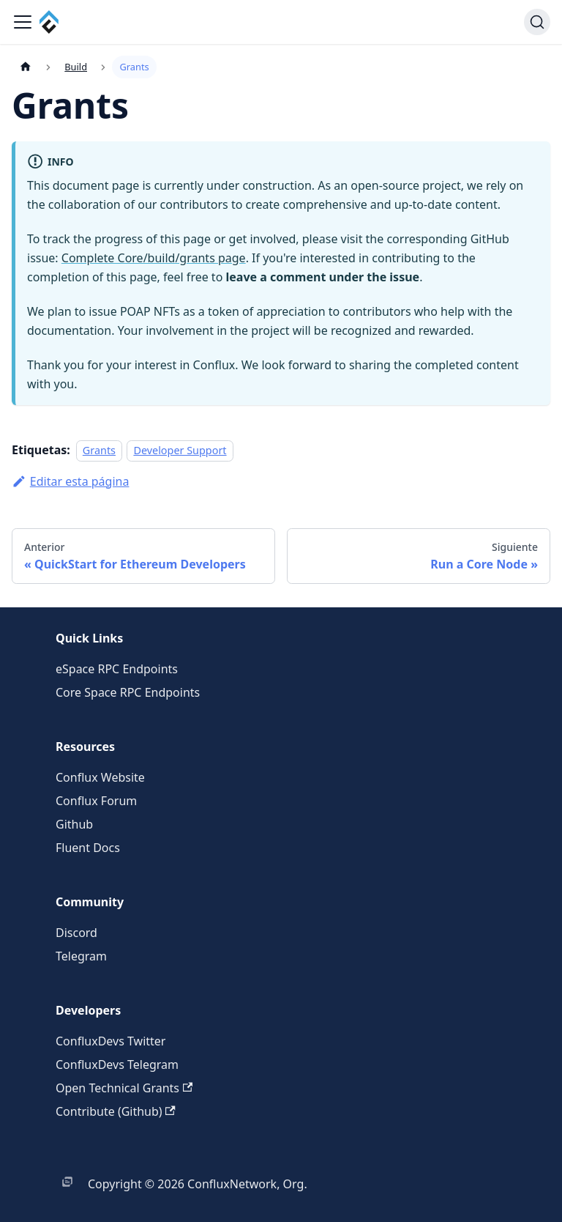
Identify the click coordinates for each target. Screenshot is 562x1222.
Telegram (81, 956)
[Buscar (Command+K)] (537, 22)
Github (74, 824)
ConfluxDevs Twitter (110, 1041)
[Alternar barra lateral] (23, 22)
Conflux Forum (96, 801)
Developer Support (179, 450)
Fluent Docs (88, 848)
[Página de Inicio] (26, 67)
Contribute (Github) (116, 1111)
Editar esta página (70, 481)
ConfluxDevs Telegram (117, 1064)
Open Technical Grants (124, 1088)
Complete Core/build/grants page (153, 258)
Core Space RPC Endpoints (128, 692)
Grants (99, 450)
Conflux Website (100, 777)
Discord (76, 933)
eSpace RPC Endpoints (117, 669)
